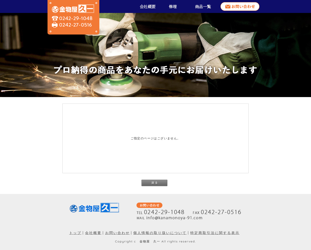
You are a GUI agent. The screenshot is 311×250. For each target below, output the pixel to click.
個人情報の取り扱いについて (160, 233)
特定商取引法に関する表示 (215, 233)
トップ (75, 233)
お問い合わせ (117, 233)
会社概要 (93, 233)
